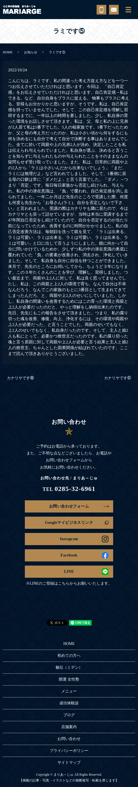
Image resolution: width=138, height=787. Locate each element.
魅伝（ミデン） (69, 667)
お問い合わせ (69, 739)
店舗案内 (69, 727)
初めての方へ (69, 655)
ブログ (69, 715)
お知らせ (30, 52)
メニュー (69, 691)
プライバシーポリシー (69, 751)
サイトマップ (69, 762)
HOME (7, 52)
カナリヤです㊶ (117, 378)
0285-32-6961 (75, 488)
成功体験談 (69, 703)
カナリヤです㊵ (20, 378)
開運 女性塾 (69, 679)
